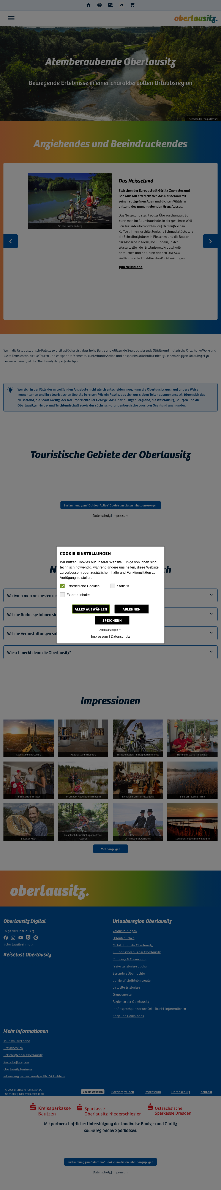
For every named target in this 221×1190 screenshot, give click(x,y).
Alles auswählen (91, 609)
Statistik (119, 586)
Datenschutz (120, 636)
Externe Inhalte (75, 594)
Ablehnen (132, 609)
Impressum (99, 636)
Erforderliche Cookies (79, 586)
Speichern (112, 620)
